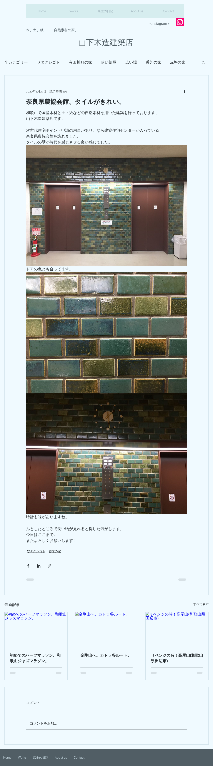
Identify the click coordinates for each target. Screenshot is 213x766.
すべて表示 (201, 604)
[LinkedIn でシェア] (39, 566)
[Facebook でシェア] (28, 566)
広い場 (131, 62)
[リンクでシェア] (49, 566)
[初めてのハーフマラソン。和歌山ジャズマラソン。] (36, 629)
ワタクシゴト (48, 62)
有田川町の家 (80, 62)
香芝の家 (153, 62)
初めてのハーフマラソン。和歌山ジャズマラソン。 (35, 658)
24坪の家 (177, 62)
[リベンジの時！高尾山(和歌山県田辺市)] (177, 629)
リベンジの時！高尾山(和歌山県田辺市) (177, 658)
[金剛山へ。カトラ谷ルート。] (106, 629)
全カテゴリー (16, 62)
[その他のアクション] (184, 91)
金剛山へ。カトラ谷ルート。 (105, 655)
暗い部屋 (108, 62)
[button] (203, 62)
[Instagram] (180, 22)
